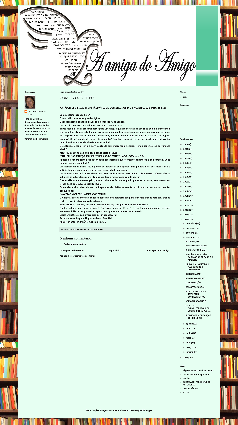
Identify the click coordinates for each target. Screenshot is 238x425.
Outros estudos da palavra (196, 374)
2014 (185, 187)
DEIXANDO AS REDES (195, 278)
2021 (185, 154)
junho (189, 333)
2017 (185, 172)
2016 (185, 177)
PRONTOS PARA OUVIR (196, 246)
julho (189, 328)
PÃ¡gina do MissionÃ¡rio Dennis (198, 371)
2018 (185, 168)
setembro (191, 237)
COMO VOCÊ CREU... (195, 287)
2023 (185, 144)
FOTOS (186, 392)
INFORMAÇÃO (192, 241)
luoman (125, 410)
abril (188, 342)
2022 (185, 149)
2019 (185, 163)
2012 (185, 196)
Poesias (186, 378)
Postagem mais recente (72, 250)
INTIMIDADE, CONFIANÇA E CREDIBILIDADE (198, 316)
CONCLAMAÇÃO (193, 274)
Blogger (148, 410)
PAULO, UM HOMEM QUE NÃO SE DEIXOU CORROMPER (197, 267)
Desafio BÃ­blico (190, 389)
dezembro (191, 223)
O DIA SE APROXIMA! (195, 250)
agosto (189, 324)
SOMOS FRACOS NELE (195, 301)
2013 (185, 191)
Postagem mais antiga (158, 250)
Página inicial (115, 250)
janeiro (189, 352)
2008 (185, 215)
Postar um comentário (75, 244)
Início (185, 97)
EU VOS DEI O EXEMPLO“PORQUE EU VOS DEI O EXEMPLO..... (198, 308)
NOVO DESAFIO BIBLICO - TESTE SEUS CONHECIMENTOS (197, 294)
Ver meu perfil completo (36, 139)
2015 (185, 182)
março (189, 347)
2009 (185, 210)
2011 (185, 200)
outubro (190, 233)
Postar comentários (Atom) (81, 256)
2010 (185, 205)
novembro (191, 228)
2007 (185, 219)
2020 (185, 158)
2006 (185, 358)
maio (189, 338)
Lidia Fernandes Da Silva (37, 113)
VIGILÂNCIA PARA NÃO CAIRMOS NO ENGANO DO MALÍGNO (199, 257)
